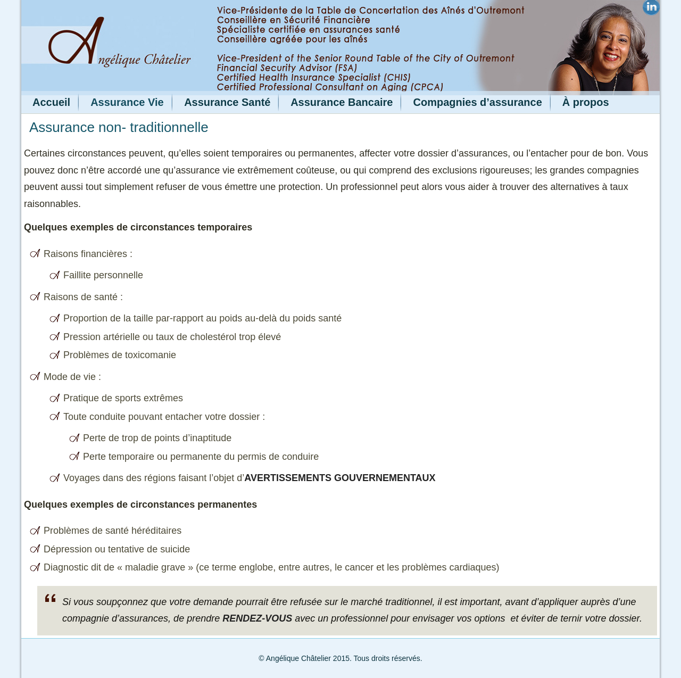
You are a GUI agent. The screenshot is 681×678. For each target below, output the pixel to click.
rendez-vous (257, 618)
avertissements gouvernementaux (339, 478)
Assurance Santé (227, 102)
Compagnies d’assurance (477, 102)
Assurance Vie (127, 102)
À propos (585, 102)
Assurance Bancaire (341, 102)
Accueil (51, 102)
